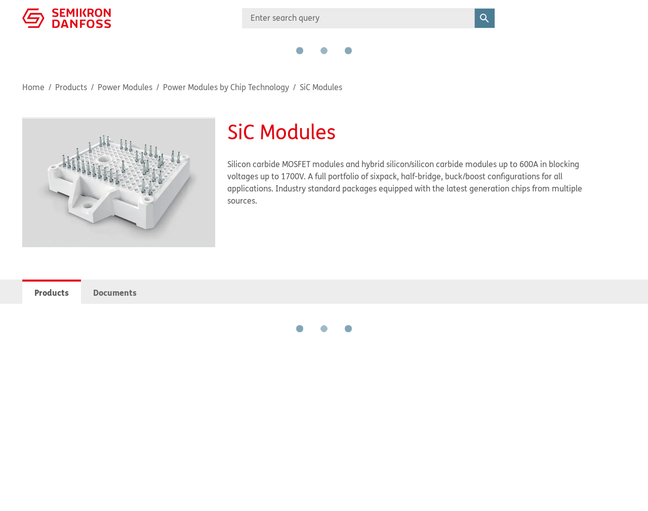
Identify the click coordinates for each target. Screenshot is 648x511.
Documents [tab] (115, 292)
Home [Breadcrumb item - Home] (33, 87)
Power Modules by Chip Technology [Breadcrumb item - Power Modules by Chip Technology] (226, 87)
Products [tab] (51, 292)
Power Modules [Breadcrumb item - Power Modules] (125, 87)
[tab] (51, 292)
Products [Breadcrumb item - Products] (71, 87)
